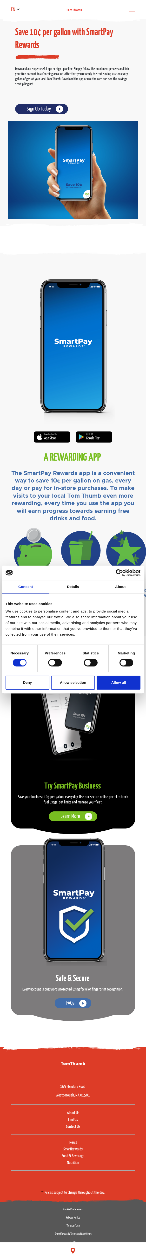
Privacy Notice (73, 1217)
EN (13, 10)
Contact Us (73, 1127)
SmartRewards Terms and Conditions (73, 1234)
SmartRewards (73, 1149)
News (73, 1143)
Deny (27, 682)
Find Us (73, 1120)
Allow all (118, 682)
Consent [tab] (25, 587)
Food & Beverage (73, 1156)
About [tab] (120, 587)
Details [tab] (73, 587)
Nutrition (73, 1163)
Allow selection (73, 682)
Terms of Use (73, 1225)
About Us (73, 1113)
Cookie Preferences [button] (73, 1209)
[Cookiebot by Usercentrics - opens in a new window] (119, 572)
